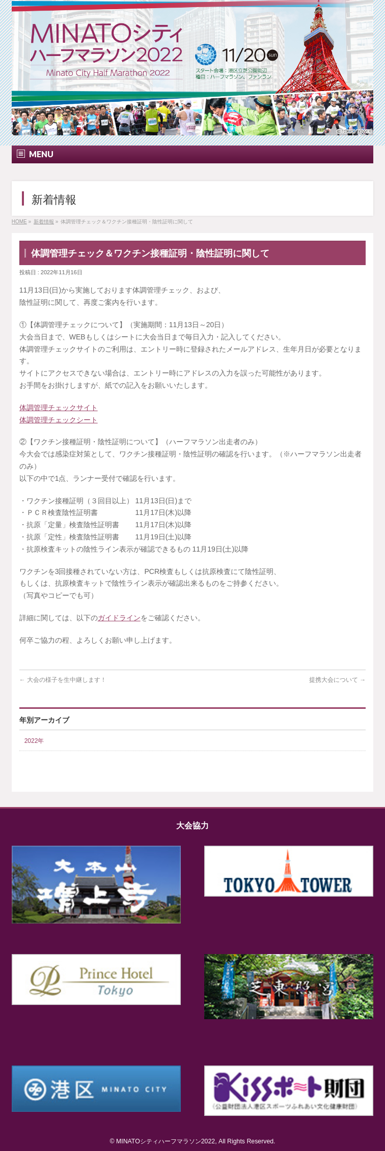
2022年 (34, 740)
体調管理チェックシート (58, 420)
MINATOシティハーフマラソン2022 (165, 1141)
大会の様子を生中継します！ (62, 679)
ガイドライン (119, 618)
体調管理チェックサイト (58, 408)
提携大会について (337, 679)
